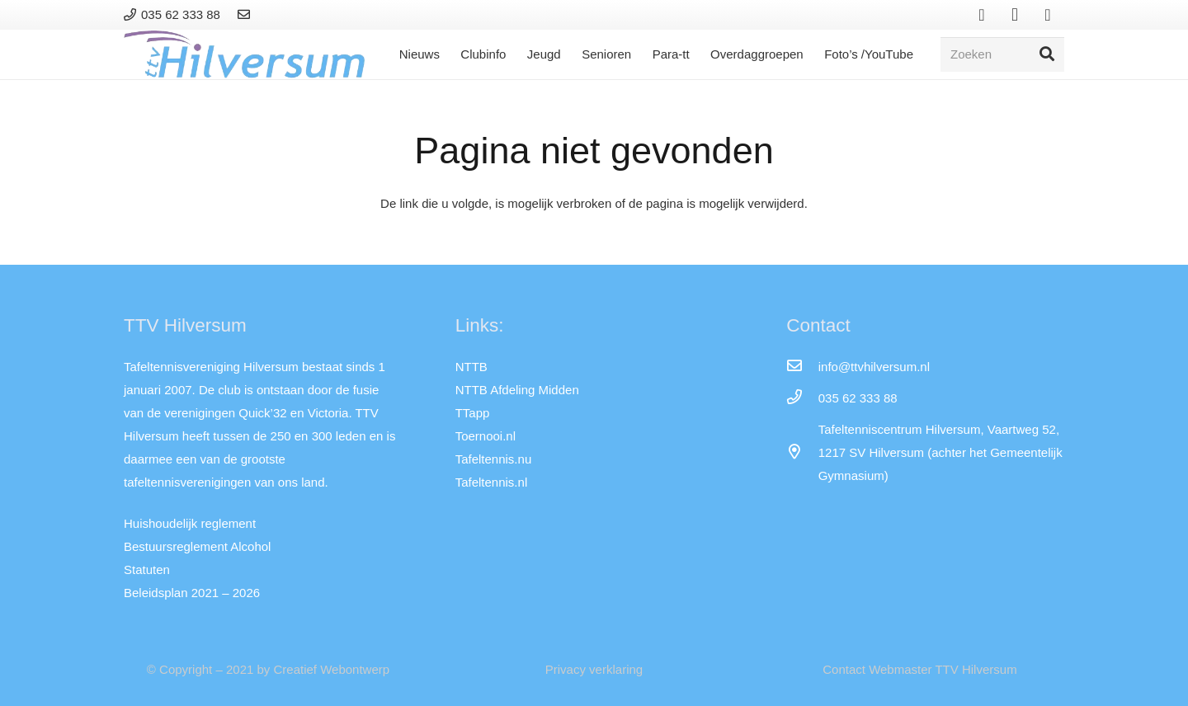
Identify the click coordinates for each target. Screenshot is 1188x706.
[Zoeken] (1002, 54)
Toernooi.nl (485, 436)
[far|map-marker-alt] (802, 452)
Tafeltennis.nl (491, 482)
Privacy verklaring (594, 669)
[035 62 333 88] (802, 398)
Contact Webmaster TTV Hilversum (919, 669)
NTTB (471, 367)
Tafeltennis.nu (493, 459)
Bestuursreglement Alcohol (197, 546)
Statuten (147, 569)
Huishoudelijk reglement (190, 523)
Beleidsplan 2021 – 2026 (192, 593)
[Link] (246, 14)
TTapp (472, 413)
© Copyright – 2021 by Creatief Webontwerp (268, 669)
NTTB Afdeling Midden (517, 390)
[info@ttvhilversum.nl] (802, 367)
